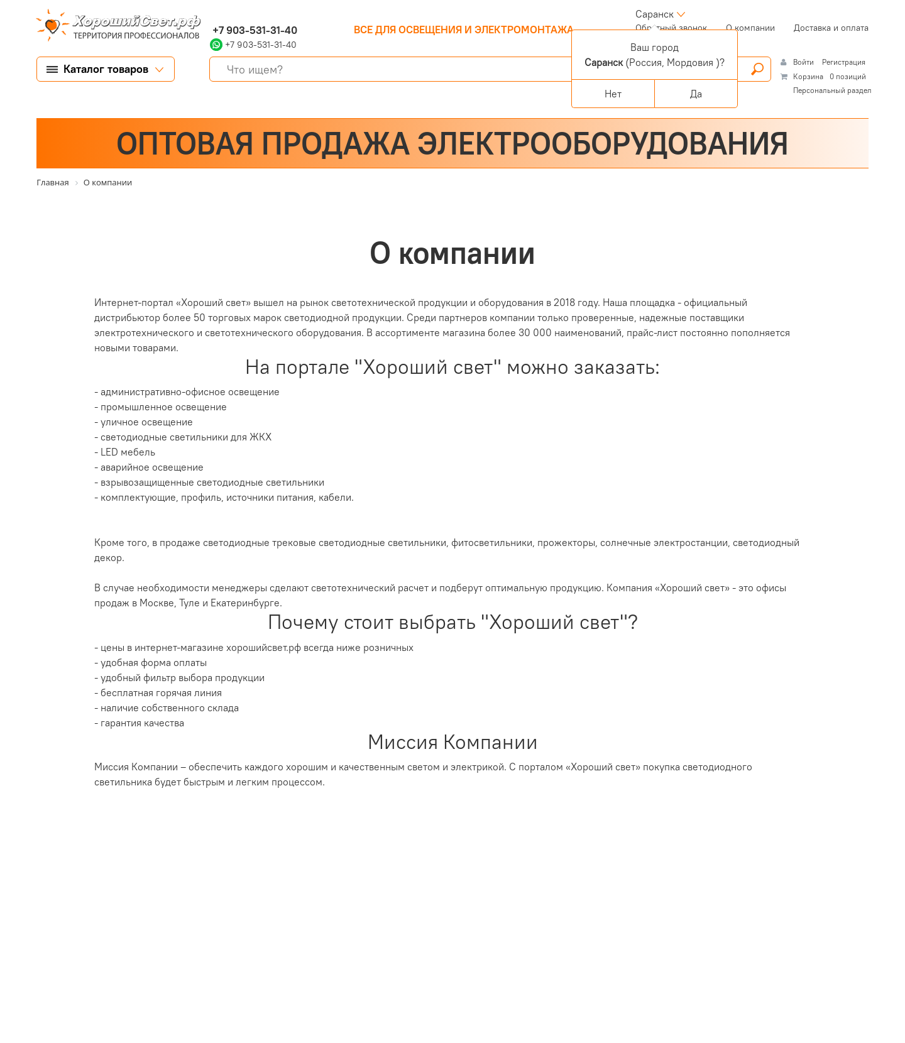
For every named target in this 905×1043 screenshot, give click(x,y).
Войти (804, 62)
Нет (613, 93)
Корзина (808, 76)
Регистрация (843, 62)
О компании (750, 27)
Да (696, 93)
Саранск (654, 14)
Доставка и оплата (831, 27)
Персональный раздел (832, 90)
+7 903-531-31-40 (253, 30)
